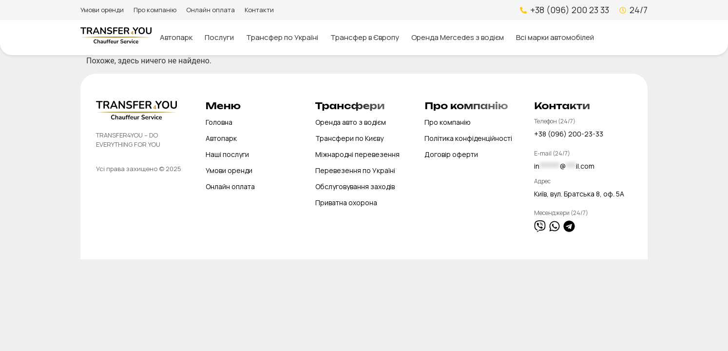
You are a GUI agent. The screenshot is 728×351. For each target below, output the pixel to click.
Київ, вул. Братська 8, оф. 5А (579, 193)
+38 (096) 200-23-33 (568, 133)
